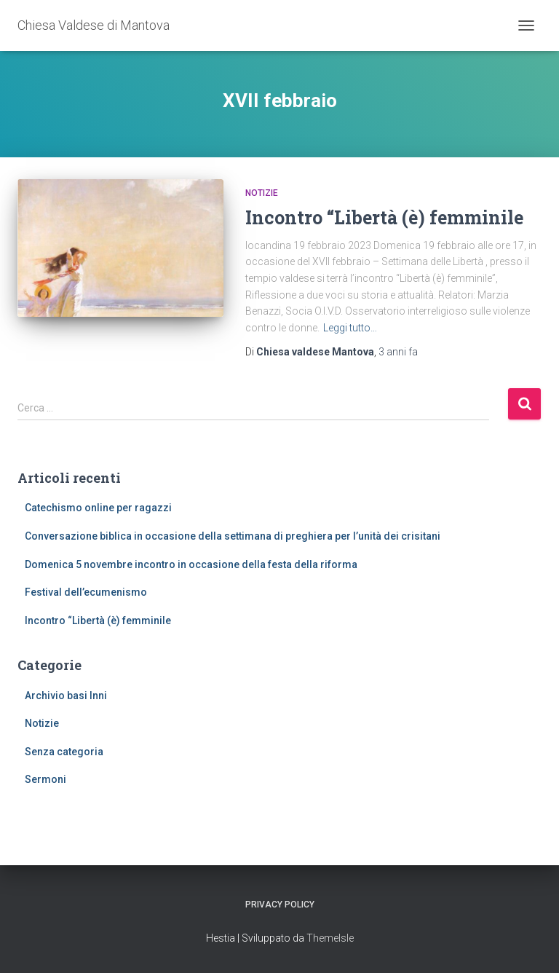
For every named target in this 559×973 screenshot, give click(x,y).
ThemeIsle (330, 938)
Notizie (261, 193)
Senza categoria (64, 751)
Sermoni (45, 779)
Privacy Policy (279, 904)
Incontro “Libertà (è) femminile (384, 217)
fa (398, 352)
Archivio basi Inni (66, 695)
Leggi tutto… (350, 328)
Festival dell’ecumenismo (86, 592)
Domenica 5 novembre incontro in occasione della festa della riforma (191, 564)
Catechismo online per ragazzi (98, 507)
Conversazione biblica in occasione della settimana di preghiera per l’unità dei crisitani (232, 536)
